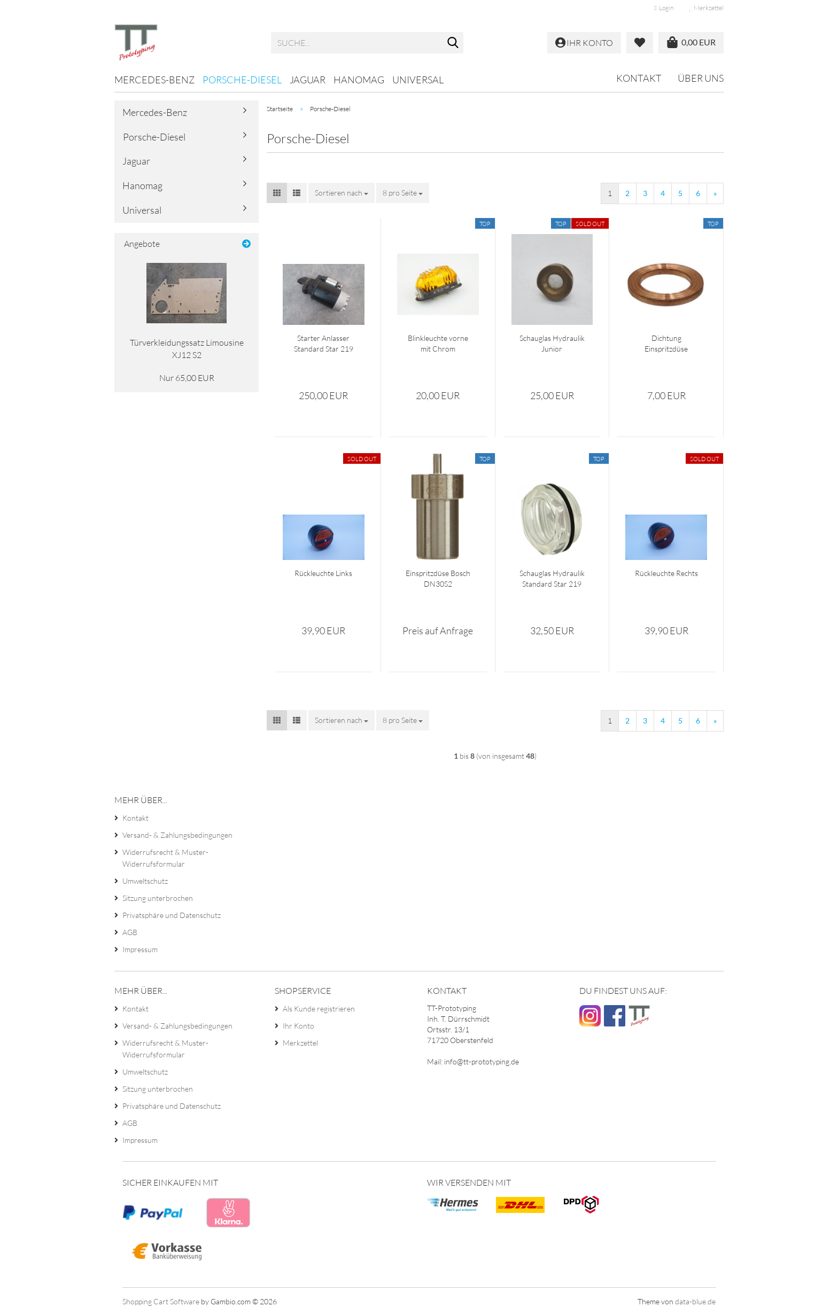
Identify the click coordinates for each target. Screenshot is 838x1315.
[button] (277, 193)
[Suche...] (453, 43)
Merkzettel (706, 8)
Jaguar (307, 79)
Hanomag (358, 79)
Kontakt (639, 78)
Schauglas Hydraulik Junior (552, 343)
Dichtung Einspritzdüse (666, 343)
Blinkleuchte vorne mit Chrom (438, 343)
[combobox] (341, 193)
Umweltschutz (145, 880)
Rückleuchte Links (323, 573)
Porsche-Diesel (242, 79)
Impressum (140, 949)
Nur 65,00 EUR (186, 377)
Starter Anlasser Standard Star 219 (323, 343)
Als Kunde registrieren (319, 1008)
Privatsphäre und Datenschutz (171, 915)
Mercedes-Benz (154, 79)
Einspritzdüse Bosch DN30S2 (438, 578)
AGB (129, 932)
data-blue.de (695, 1301)
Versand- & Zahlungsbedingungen (177, 834)
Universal (418, 79)
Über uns (701, 78)
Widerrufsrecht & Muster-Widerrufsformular (165, 857)
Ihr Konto (298, 1025)
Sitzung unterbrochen (157, 897)
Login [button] (664, 8)
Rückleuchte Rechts (666, 573)
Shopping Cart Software (160, 1301)
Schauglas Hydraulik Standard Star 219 (552, 578)
